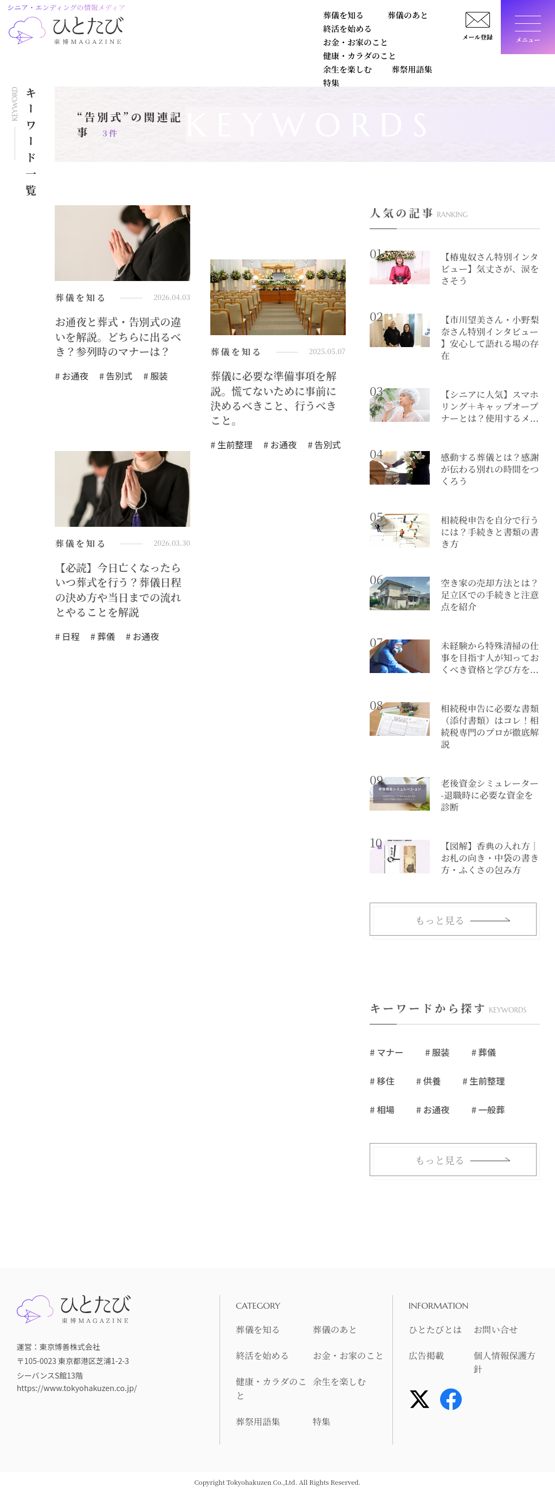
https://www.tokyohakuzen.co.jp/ (76, 1388)
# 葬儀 (102, 639)
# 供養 (428, 1081)
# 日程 (67, 639)
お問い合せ (497, 1330)
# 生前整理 (230, 446)
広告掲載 (428, 1356)
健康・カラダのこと (170, 36)
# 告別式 (115, 377)
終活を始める (300, 17)
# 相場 (382, 1110)
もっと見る (439, 921)
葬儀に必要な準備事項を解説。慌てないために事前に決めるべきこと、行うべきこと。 (275, 399)
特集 (360, 36)
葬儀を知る (154, 17)
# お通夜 (71, 377)
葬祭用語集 (313, 36)
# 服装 (154, 377)
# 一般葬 (487, 1110)
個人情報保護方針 (502, 1363)
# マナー (386, 1053)
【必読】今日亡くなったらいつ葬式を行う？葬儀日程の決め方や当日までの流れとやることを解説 (120, 592)
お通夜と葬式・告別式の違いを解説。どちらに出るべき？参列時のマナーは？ (120, 337)
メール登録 (473, 40)
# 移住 (382, 1081)
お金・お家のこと (388, 17)
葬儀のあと (225, 17)
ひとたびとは (438, 1330)
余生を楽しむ (249, 36)
